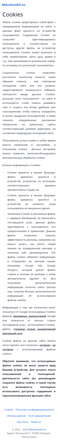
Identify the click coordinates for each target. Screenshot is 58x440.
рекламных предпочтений (29, 316)
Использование (16, 416)
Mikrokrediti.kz (37, 429)
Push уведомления (39, 416)
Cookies (8, 409)
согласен (44, 345)
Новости (36, 422)
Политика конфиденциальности (35, 409)
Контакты (22, 422)
